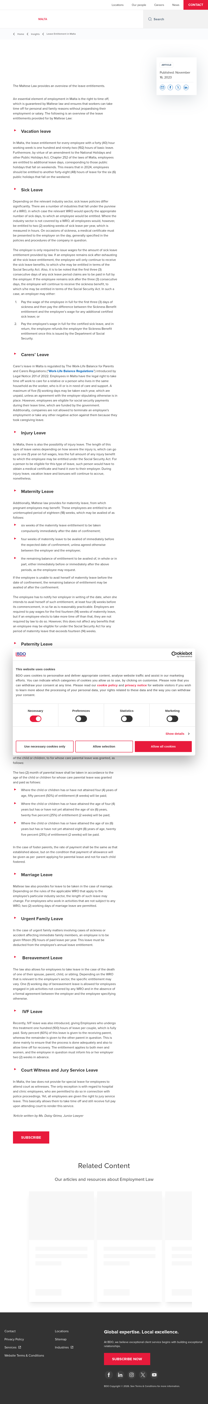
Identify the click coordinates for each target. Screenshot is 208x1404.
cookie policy (107, 685)
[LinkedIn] (120, 1375)
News (175, 5)
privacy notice (136, 685)
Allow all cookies (163, 746)
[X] (143, 1375)
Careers (159, 5)
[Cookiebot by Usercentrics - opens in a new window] (174, 654)
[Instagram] (131, 1375)
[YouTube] (154, 1375)
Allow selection (104, 746)
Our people (139, 5)
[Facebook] (109, 1375)
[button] (195, 5)
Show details (175, 733)
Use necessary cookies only (44, 746)
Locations (118, 5)
